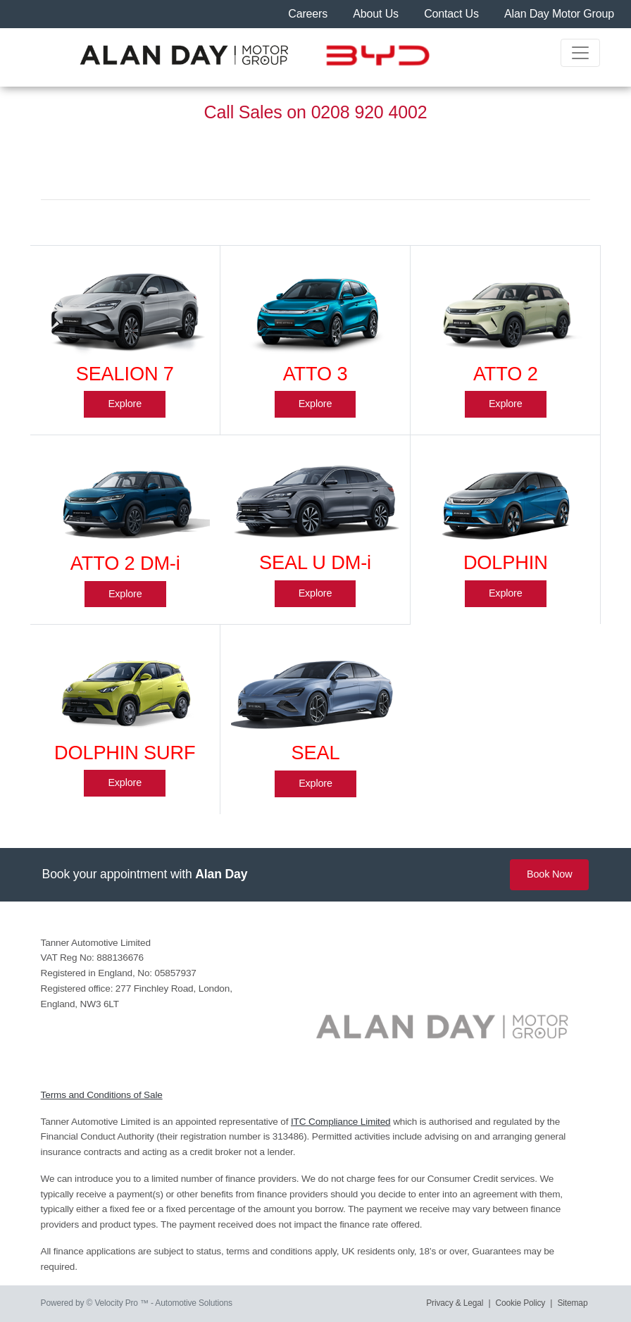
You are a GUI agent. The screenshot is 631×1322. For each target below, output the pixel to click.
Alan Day (221, 874)
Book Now (549, 874)
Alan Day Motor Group (559, 14)
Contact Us (453, 14)
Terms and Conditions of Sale (102, 1095)
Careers (309, 14)
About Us (377, 14)
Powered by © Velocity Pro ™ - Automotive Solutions (136, 1303)
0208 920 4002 (369, 112)
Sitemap (573, 1303)
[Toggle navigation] (580, 53)
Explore (125, 403)
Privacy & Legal (454, 1303)
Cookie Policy (521, 1303)
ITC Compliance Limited (341, 1121)
